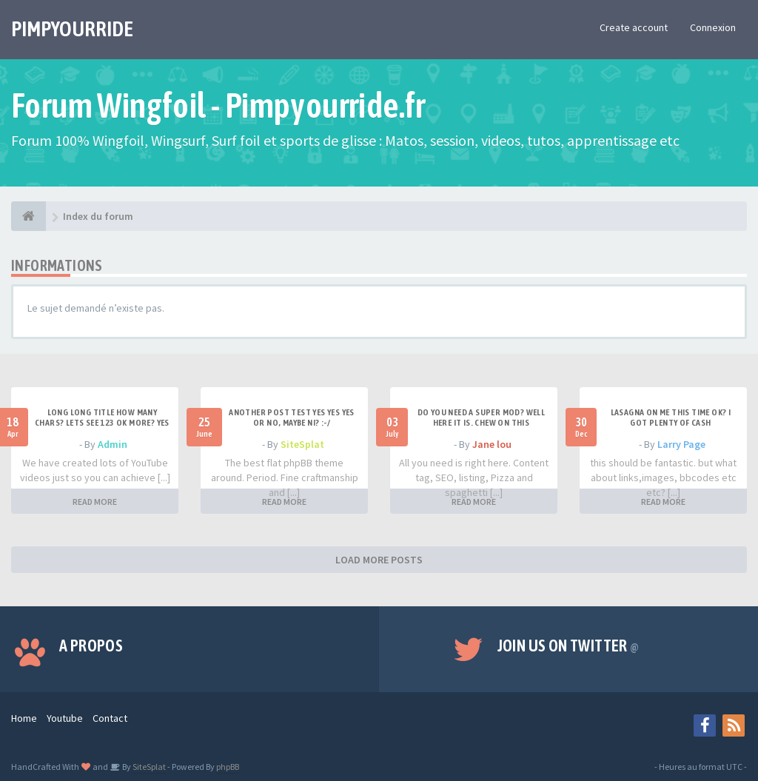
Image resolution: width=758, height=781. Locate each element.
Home (24, 718)
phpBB (227, 766)
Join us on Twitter (568, 645)
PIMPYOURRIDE (72, 29)
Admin (112, 444)
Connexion (713, 27)
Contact (110, 718)
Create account (634, 27)
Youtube (65, 718)
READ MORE (95, 501)
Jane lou (492, 444)
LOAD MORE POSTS (379, 559)
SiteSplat (302, 444)
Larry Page (681, 444)
